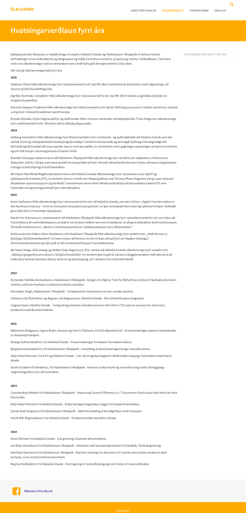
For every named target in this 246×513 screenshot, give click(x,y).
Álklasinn (22, 9)
